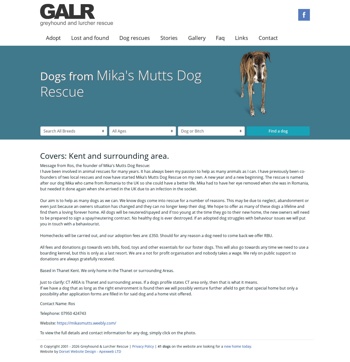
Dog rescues (134, 38)
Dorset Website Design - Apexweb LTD (90, 351)
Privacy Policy (143, 346)
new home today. (238, 346)
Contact (268, 38)
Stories (169, 38)
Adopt (53, 38)
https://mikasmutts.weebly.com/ (86, 323)
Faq (220, 38)
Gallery (197, 38)
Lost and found (90, 38)
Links (241, 38)
